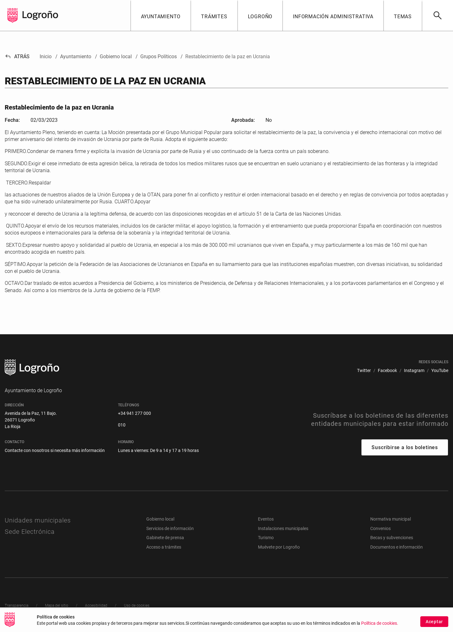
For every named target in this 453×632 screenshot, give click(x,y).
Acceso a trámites (163, 547)
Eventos (266, 519)
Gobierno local (160, 519)
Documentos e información (396, 547)
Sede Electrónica (30, 531)
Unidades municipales (38, 520)
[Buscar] (437, 15)
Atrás (17, 56)
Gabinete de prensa (165, 537)
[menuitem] (364, 370)
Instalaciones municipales (283, 528)
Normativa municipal (390, 519)
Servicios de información (170, 528)
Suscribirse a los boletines (405, 447)
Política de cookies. (379, 623)
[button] (161, 15)
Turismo (266, 537)
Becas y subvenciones (391, 537)
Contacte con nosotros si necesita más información (55, 450)
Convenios (380, 528)
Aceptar (434, 621)
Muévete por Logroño (279, 547)
